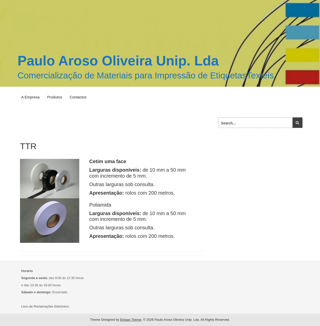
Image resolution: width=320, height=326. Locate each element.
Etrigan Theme (130, 320)
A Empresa (30, 97)
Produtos (54, 97)
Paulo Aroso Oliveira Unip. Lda (118, 60)
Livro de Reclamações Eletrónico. (45, 306)
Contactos (78, 97)
